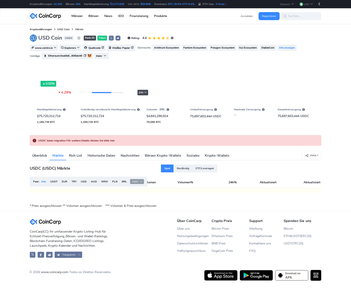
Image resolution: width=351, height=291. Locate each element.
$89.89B (145, 4)
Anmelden (247, 16)
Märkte (57, 155)
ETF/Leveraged (205, 168)
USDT (54, 181)
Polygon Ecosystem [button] (222, 47)
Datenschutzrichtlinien (192, 243)
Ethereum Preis (222, 236)
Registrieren (269, 16)
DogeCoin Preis (222, 251)
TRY (74, 181)
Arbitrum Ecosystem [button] (166, 47)
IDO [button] (121, 16)
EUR (64, 181)
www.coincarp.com (54, 272)
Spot (167, 168)
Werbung (255, 229)
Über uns (183, 229)
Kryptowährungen (41, 29)
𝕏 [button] (111, 38)
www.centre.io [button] (43, 48)
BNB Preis (219, 243)
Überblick (39, 155)
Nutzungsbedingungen (193, 236)
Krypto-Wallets (217, 155)
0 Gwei (221, 4)
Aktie (310, 155)
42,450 (58, 4)
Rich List (75, 155)
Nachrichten (130, 155)
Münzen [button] (77, 16)
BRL (124, 181)
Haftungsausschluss (191, 251)
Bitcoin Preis (220, 229)
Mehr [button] (101, 56)
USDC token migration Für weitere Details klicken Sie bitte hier (76, 140)
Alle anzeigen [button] (287, 47)
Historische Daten (101, 155)
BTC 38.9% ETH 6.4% (181, 4)
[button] (287, 4)
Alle (43, 181)
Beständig (183, 168)
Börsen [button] (93, 16)
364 (78, 4)
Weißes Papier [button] (121, 48)
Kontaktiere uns (260, 243)
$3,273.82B (117, 4)
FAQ (252, 251)
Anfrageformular (260, 236)
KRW (104, 181)
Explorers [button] (70, 48)
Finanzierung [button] (139, 16)
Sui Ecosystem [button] (248, 47)
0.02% (48, 83)
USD (84, 181)
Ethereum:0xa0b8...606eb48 (65, 56)
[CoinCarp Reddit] (49, 254)
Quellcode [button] (94, 48)
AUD (94, 181)
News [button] (108, 16)
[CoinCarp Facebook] (41, 254)
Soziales (192, 155)
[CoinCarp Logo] (46, 16)
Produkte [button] (160, 16)
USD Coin (63, 29)
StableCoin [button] (267, 47)
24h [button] (143, 92)
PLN (115, 181)
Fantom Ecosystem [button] (194, 47)
